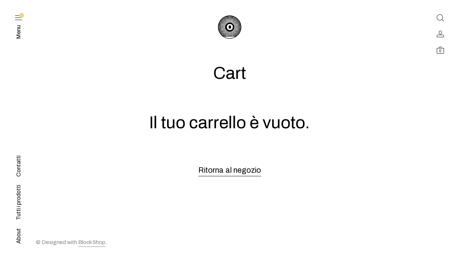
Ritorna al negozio (229, 170)
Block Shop (91, 242)
